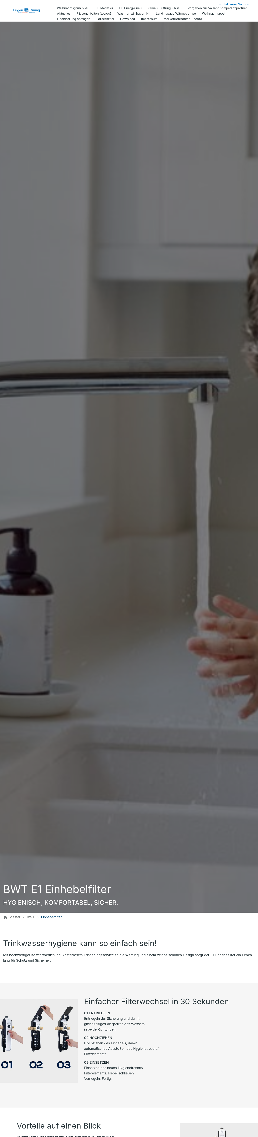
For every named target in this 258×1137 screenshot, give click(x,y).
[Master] (14, 917)
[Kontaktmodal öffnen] (230, 4)
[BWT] (31, 917)
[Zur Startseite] (29, 10)
